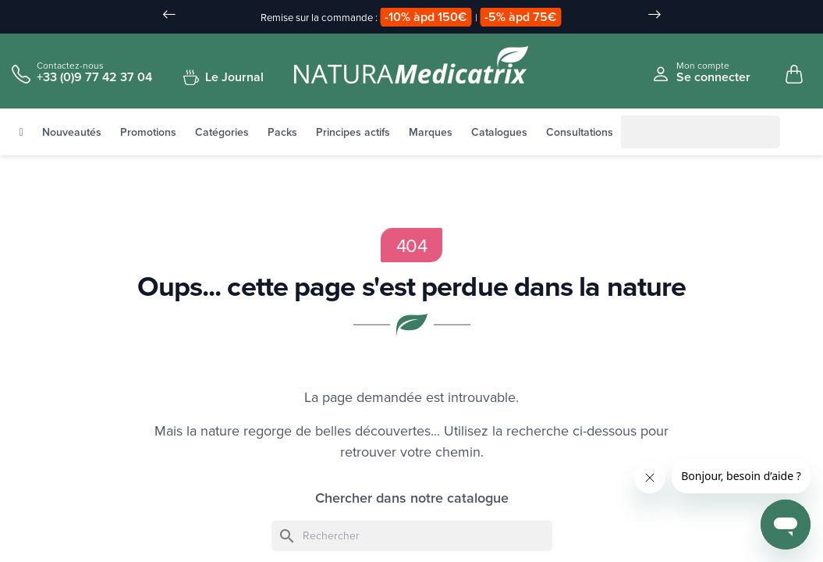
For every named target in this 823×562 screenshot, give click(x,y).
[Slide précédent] (169, 16)
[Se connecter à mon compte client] (701, 72)
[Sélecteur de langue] (796, 18)
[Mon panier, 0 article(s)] (794, 75)
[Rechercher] (639, 132)
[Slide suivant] (654, 16)
